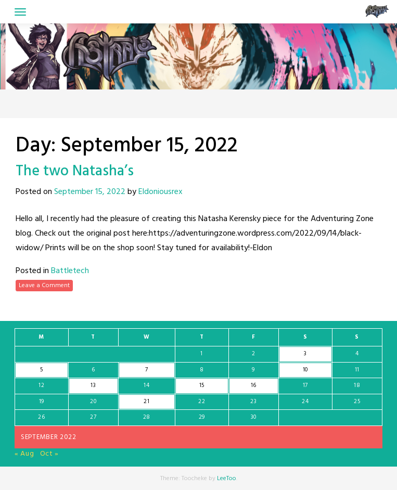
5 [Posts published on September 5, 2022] (41, 370)
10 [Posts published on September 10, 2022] (305, 370)
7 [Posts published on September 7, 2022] (146, 370)
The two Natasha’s (75, 171)
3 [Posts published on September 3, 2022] (305, 353)
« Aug (24, 454)
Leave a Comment (44, 285)
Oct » (49, 454)
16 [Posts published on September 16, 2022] (254, 385)
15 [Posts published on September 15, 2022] (201, 385)
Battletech (70, 271)
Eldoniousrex (160, 192)
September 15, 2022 (89, 192)
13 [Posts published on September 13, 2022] (93, 385)
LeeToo (226, 478)
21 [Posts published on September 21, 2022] (146, 401)
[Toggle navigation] (20, 12)
